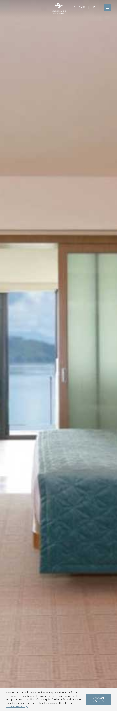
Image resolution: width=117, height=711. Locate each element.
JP (95, 7)
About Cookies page (17, 706)
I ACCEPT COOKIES (98, 699)
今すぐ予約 (79, 7)
